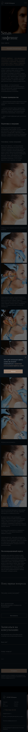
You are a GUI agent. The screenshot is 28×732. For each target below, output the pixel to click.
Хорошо (13, 371)
